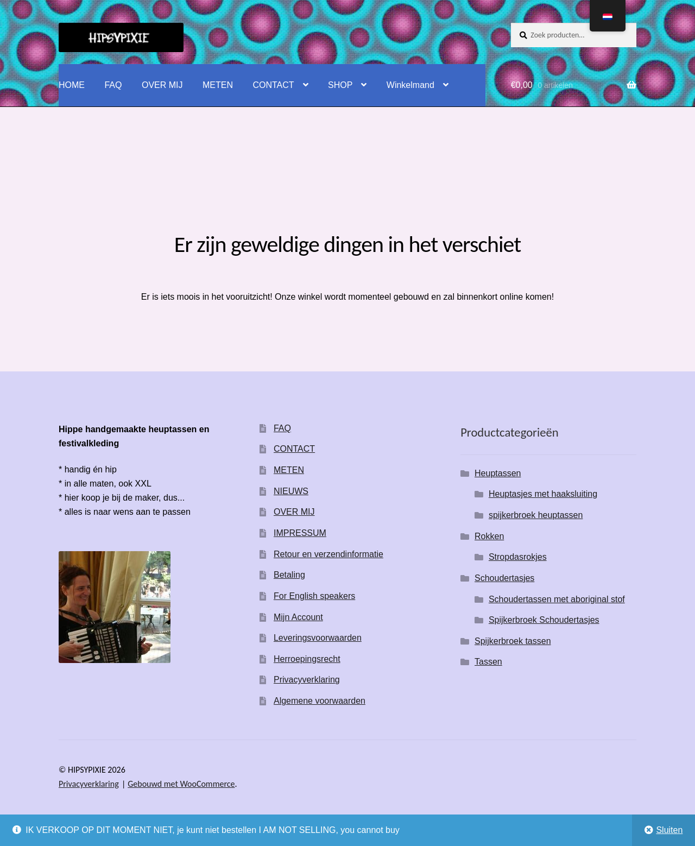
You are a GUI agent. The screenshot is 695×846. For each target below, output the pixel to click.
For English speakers (314, 596)
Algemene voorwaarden (319, 700)
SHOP (340, 85)
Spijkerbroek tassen (513, 641)
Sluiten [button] (669, 830)
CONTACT (273, 85)
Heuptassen (498, 473)
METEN (218, 85)
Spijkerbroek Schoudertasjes (544, 619)
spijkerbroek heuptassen (536, 515)
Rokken (489, 536)
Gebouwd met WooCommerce (181, 784)
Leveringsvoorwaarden (318, 637)
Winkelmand (410, 85)
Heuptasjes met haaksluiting (543, 493)
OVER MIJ (162, 85)
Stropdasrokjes (518, 556)
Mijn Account (298, 617)
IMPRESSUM (300, 533)
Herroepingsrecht (307, 659)
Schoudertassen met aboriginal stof (557, 599)
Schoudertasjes (504, 578)
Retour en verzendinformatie (328, 554)
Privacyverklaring (307, 679)
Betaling (289, 574)
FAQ (113, 85)
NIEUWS (291, 491)
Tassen (488, 661)
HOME (72, 85)
